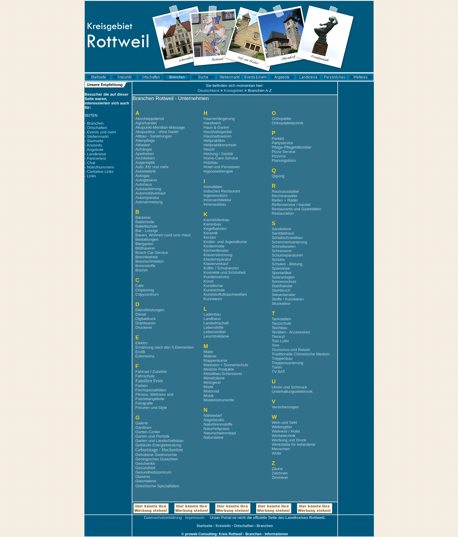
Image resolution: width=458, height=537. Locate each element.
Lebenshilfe (213, 327)
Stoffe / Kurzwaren (287, 299)
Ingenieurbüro (216, 195)
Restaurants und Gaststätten (296, 209)
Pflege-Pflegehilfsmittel (291, 147)
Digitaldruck (146, 318)
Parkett (278, 138)
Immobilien (213, 187)
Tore (275, 345)
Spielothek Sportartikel (281, 270)
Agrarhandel (146, 123)
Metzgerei (212, 382)
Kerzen (210, 237)
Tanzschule (281, 323)
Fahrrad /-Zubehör (151, 371)
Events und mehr (102, 132)
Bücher (142, 270)
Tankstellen (281, 319)
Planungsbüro (284, 160)
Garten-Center (148, 432)
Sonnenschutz (284, 281)
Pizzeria (278, 156)
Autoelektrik (146, 171)
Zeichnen (280, 473)
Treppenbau (282, 358)
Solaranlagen (283, 277)
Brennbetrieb (147, 257)
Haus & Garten (216, 127)
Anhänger (144, 149)
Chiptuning (145, 290)
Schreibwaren (284, 246)
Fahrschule (145, 376)
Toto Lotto (280, 341)
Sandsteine (281, 229)
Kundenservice (216, 277)
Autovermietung (149, 202)
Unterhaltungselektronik (292, 391)
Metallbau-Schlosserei (223, 373)
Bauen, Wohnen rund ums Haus (163, 235)
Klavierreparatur (217, 259)
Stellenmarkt (98, 136)
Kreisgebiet (233, 90)
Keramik (211, 233)
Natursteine (213, 437)
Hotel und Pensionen (222, 167)
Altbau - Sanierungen (154, 136)
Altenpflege (145, 140)
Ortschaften (97, 127)
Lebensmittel (215, 332)
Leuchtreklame (216, 336)
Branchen (95, 123)
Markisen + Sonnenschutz (226, 365)
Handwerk (212, 123)
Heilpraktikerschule (220, 145)
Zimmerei (280, 477)
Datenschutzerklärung (163, 517)
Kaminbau (212, 224)
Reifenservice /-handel (291, 204)
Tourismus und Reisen (291, 349)
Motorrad (211, 391)
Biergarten (145, 244)
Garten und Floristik (152, 436)
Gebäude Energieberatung (158, 445)
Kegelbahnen (215, 228)
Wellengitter (282, 427)
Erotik (140, 352)
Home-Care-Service (221, 158)
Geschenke (145, 463)
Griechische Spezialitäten (157, 486)
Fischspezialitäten (151, 390)
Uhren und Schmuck (289, 387)
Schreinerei (281, 251)
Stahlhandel (282, 286)
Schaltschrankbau (287, 237)
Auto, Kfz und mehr (152, 167)
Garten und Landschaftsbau (160, 440)
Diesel (141, 314)
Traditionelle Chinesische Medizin (300, 354)
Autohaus (144, 184)
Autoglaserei (146, 180)
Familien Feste (149, 380)
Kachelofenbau (217, 220)
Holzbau (211, 162)
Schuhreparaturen (287, 255)
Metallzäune (214, 378)
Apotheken (145, 154)
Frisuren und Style (151, 407)
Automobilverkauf (151, 193)
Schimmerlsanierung (289, 242)
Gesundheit (145, 468)
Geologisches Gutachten (157, 459)
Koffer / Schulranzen (221, 268)
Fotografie (144, 403)
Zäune (277, 469)
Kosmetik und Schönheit (225, 272)
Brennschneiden (150, 261)
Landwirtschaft (216, 323)
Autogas (143, 175)
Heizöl (209, 149)
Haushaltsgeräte (218, 132)
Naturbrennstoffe (218, 424)
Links (91, 176)
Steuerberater (284, 294)
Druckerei (144, 327)
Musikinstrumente (219, 400)
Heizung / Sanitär (218, 154)
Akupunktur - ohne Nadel (157, 132)
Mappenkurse (215, 360)
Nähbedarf (213, 415)
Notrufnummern (100, 167)
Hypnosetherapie (218, 171)
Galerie (142, 423)
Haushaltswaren (218, 136)
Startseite (95, 141)
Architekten (145, 158)
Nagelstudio (214, 420)
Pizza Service (283, 151)
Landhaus (212, 318)
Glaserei (143, 476)
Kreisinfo (94, 145)
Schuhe (278, 259)
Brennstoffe (145, 266)
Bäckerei (143, 217)
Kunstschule (214, 290)
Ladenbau (212, 314)
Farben (142, 385)
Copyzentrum (147, 294)
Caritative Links (100, 171)
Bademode (145, 222)
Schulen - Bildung (287, 264)
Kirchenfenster (216, 250)
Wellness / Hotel (286, 431)
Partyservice (282, 143)
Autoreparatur (147, 197)
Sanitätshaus (283, 233)
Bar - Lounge (147, 230)
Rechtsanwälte (284, 196)
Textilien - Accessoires (291, 332)
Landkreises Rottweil (304, 517)
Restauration (283, 213)
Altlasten (143, 145)
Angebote (95, 149)
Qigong (278, 176)
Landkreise (96, 154)
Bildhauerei (145, 248)
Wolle (276, 453)
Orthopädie (281, 118)
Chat (91, 163)
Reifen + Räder (285, 200)
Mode (208, 387)
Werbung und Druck (289, 440)
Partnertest (96, 158)
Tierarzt (278, 336)
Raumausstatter (285, 191)
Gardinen (144, 427)
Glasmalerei (146, 481)
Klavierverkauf (216, 263)
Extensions (145, 356)
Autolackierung (148, 189)
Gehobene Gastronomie (156, 454)
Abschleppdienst (150, 118)
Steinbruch (281, 290)
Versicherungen (285, 407)
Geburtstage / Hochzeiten (159, 449)
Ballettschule (147, 226)
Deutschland (208, 90)
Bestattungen (147, 239)
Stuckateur (281, 303)
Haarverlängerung (219, 118)
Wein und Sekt (284, 422)
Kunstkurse (213, 285)
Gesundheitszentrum (153, 472)
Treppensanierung (287, 363)
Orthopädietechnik (287, 123)
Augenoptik (145, 162)
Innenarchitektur (218, 200)
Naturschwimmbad (220, 433)
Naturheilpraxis (217, 428)
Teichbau (279, 328)
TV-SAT (278, 371)
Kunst (209, 281)
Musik (209, 395)
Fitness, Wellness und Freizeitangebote (155, 396)
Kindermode (214, 246)
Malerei (210, 356)
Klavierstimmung (218, 255)
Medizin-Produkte (219, 369)
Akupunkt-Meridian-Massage (160, 127)
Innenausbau (215, 204)
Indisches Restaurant (222, 191)
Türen (277, 367)
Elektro (142, 343)
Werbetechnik (283, 435)
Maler (208, 352)
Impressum (194, 517)
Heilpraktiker (214, 140)
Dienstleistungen (150, 310)
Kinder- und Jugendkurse (225, 242)
